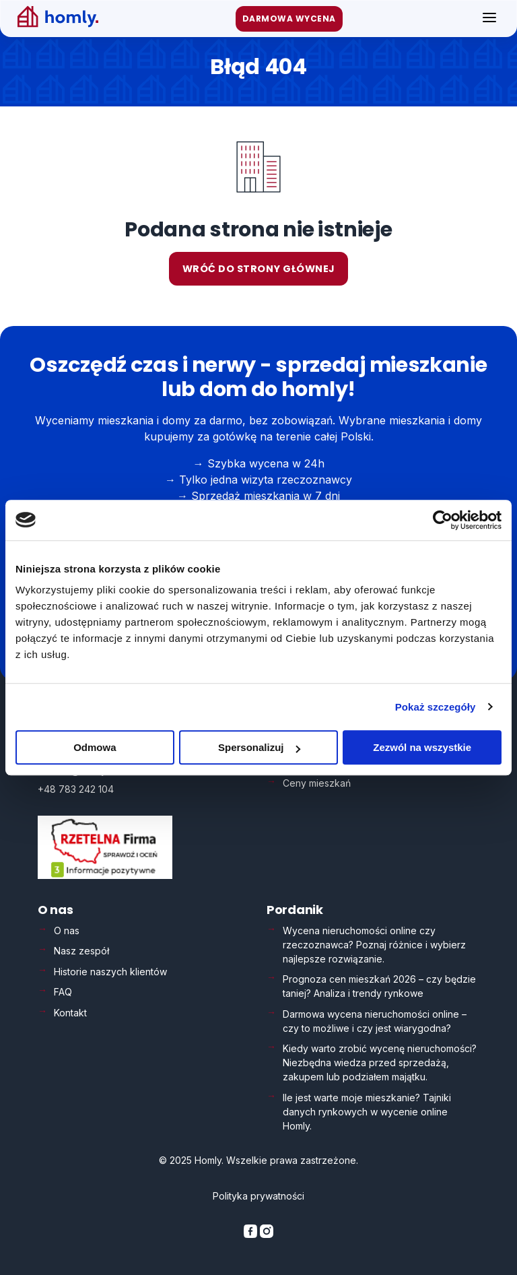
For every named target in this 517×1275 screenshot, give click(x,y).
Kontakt (70, 1012)
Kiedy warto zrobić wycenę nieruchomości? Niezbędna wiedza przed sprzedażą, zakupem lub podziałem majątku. (380, 1062)
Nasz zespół (81, 950)
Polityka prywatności (258, 1196)
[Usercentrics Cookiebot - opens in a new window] (443, 520)
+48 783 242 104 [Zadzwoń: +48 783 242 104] (76, 788)
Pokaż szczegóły (435, 707)
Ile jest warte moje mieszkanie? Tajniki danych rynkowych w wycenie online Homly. (367, 1112)
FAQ (63, 992)
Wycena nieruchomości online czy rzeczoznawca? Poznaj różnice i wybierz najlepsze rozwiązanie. (374, 945)
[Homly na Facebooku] (252, 1234)
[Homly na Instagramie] (266, 1234)
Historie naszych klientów (110, 971)
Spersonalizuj (259, 747)
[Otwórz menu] (489, 18)
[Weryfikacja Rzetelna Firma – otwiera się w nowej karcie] (105, 875)
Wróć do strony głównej (258, 268)
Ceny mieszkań (317, 782)
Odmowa (94, 747)
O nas (66, 930)
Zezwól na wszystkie (422, 747)
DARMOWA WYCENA (289, 18)
